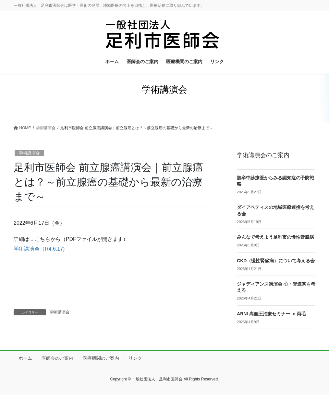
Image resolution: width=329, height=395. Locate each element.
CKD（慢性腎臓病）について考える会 (276, 260)
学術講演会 (29, 153)
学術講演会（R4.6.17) (39, 249)
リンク (135, 358)
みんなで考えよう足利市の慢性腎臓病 (275, 237)
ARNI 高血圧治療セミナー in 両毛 (271, 313)
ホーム (25, 358)
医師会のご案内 (57, 358)
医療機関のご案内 (101, 358)
